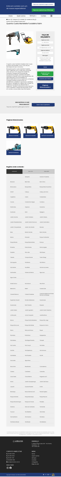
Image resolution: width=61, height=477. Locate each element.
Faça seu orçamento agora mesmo (43, 4)
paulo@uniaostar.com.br (13, 462)
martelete (22, 19)
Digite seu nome (45, 40)
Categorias (15, 19)
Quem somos (21, 16)
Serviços (32, 16)
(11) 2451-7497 (10, 458)
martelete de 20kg (30, 19)
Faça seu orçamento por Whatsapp (43, 10)
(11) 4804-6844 (10, 454)
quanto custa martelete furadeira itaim (15, 21)
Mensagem (45, 55)
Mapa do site (35, 464)
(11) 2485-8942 (10, 456)
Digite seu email (45, 45)
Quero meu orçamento (43, 105)
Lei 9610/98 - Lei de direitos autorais (34, 435)
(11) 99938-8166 (10, 460)
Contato (43, 16)
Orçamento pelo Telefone (45, 79)
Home (10, 16)
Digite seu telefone (45, 50)
